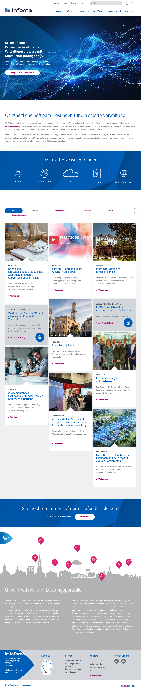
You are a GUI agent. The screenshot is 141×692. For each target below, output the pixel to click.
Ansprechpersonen (72, 663)
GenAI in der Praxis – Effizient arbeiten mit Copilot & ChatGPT (25, 316)
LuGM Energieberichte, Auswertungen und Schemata (113, 308)
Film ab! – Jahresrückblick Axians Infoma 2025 (67, 270)
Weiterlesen (15, 295)
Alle (13, 210)
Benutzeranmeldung (73, 669)
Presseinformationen (19, 215)
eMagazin (111, 210)
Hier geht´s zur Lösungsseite (22, 72)
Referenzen (87, 210)
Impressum (26, 685)
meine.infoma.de (60, 3)
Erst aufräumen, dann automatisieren (108, 379)
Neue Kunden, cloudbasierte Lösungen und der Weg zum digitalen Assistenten (113, 458)
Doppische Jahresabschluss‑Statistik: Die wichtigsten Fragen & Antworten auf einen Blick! (25, 273)
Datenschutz (15, 685)
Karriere (74, 3)
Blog (83, 3)
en (135, 2)
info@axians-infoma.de (13, 670)
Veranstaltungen (60, 210)
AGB (7, 685)
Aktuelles (35, 210)
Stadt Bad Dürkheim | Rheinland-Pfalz (108, 270)
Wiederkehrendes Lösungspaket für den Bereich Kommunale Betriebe (25, 395)
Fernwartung (70, 666)
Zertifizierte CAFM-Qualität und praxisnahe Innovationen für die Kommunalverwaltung (69, 422)
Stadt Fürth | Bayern (63, 345)
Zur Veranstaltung (105, 322)
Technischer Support (73, 660)
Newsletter (84, 516)
